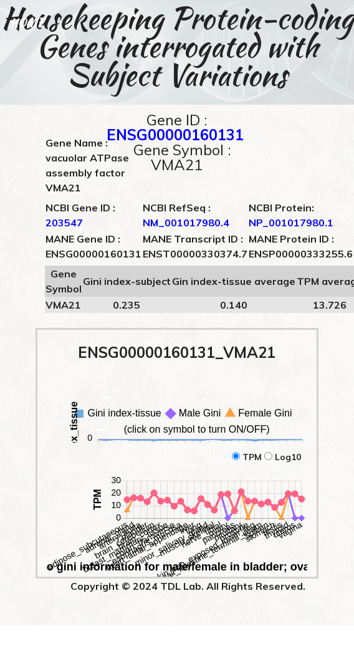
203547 (64, 222)
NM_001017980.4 (186, 222)
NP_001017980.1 (291, 222)
